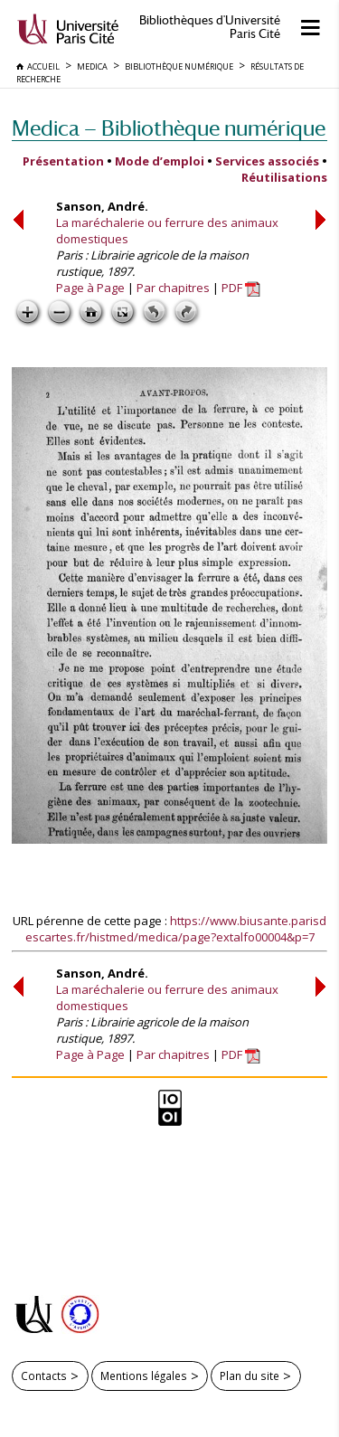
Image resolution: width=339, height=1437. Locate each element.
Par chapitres (173, 287)
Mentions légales (143, 1375)
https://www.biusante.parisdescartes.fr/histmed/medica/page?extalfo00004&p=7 (176, 928)
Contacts (44, 1375)
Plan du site (249, 1375)
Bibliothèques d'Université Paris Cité (209, 27)
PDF (240, 287)
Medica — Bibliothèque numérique (168, 128)
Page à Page (90, 287)
